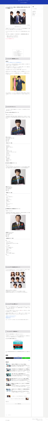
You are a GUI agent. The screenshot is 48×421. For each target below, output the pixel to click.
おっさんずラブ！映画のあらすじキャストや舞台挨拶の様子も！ (14, 62)
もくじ (17, 50)
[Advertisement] (18, 44)
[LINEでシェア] (26, 358)
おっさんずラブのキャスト (17, 52)
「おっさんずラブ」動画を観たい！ (18, 55)
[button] (42, 8)
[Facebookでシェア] (18, 358)
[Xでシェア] (10, 358)
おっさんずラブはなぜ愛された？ (17, 54)
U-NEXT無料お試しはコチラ (17, 340)
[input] (37, 8)
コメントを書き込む (18, 403)
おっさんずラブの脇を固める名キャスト (18, 53)
